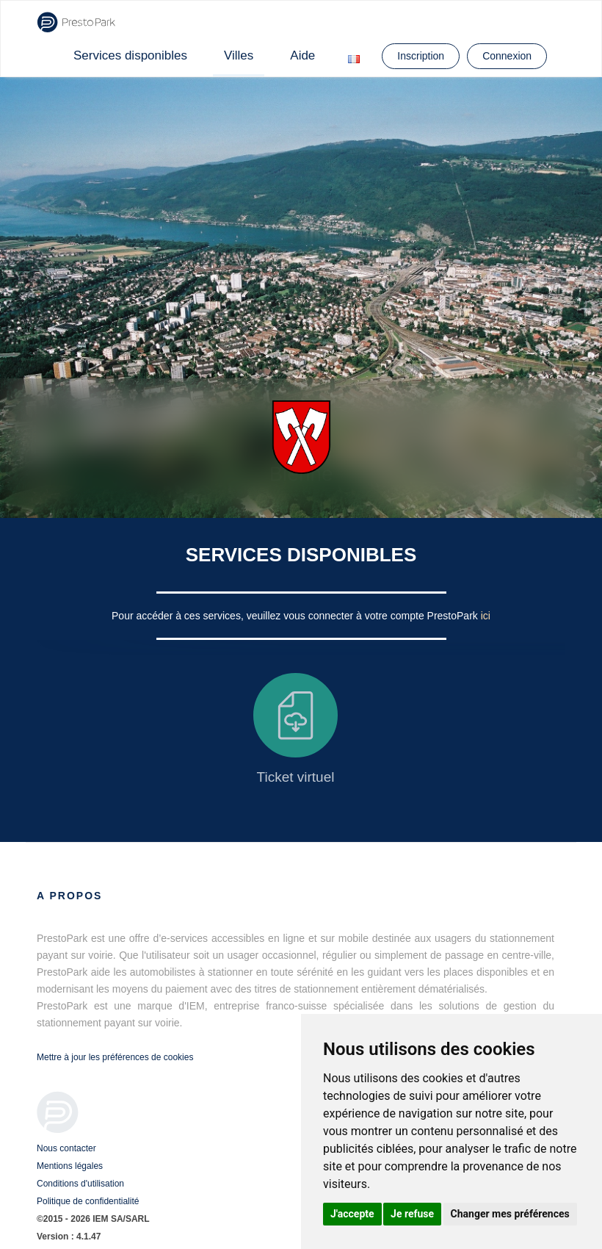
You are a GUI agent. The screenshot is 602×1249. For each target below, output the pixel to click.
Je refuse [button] (412, 1214)
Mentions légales (70, 1166)
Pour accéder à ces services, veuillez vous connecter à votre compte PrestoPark (296, 616)
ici (485, 616)
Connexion (507, 56)
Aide (302, 55)
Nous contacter (66, 1148)
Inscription (420, 56)
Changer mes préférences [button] (510, 1214)
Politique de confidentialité (88, 1201)
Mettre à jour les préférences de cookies (115, 1057)
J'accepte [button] (352, 1214)
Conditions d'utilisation (80, 1183)
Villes (238, 55)
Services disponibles (130, 55)
